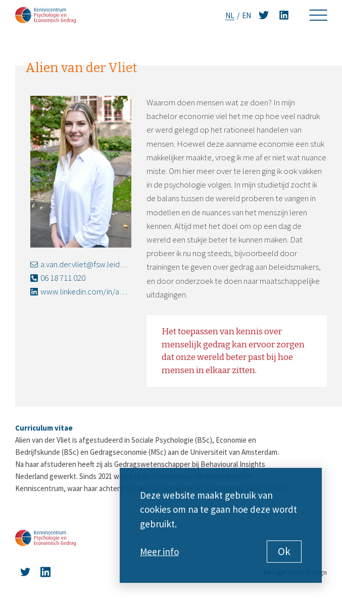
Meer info (159, 552)
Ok (284, 551)
